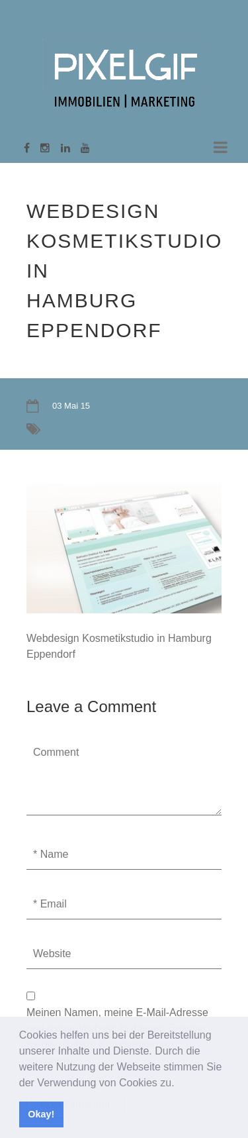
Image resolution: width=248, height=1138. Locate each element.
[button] (179, 1084)
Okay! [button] (41, 1114)
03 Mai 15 (71, 406)
